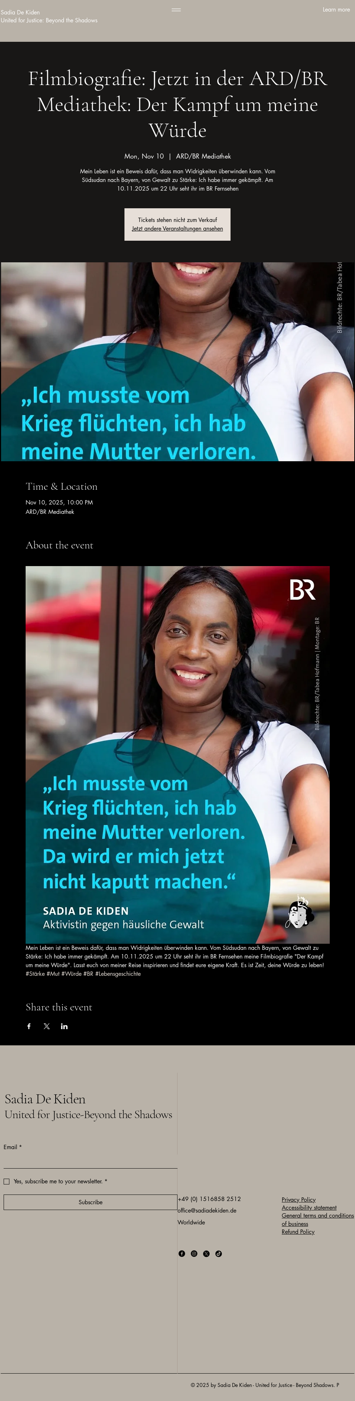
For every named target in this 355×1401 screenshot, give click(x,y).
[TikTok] (219, 1254)
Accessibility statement (309, 1207)
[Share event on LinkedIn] (64, 1026)
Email (13, 1147)
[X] (206, 1254)
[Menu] (176, 9)
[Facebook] (182, 1254)
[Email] (88, 1161)
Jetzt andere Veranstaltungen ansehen (177, 228)
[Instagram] (194, 1254)
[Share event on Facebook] (29, 1026)
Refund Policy (298, 1232)
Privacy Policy (299, 1200)
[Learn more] (313, 9)
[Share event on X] (46, 1026)
